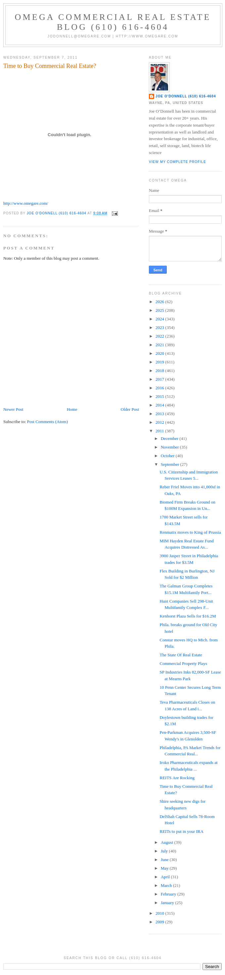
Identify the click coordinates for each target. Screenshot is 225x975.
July (165, 850)
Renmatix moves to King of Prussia (190, 532)
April (166, 876)
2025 (160, 310)
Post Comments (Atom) (47, 421)
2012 (160, 422)
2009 (160, 921)
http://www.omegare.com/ (25, 203)
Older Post (130, 409)
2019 (160, 361)
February (169, 894)
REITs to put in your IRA (181, 831)
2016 (160, 387)
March (167, 885)
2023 (160, 327)
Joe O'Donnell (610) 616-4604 (186, 96)
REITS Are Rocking (176, 777)
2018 (160, 370)
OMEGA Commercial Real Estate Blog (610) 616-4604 (113, 22)
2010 (160, 913)
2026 (160, 301)
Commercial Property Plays (183, 663)
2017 (160, 379)
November (170, 447)
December (170, 438)
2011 (160, 430)
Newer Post (13, 409)
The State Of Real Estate (180, 654)
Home (72, 409)
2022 (160, 336)
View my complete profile (177, 162)
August (167, 842)
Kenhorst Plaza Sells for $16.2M (187, 616)
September (170, 464)
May (165, 868)
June (165, 859)
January (168, 902)
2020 (160, 353)
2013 (160, 413)
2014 (160, 405)
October (168, 455)
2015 (160, 396)
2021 (160, 344)
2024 (160, 318)
